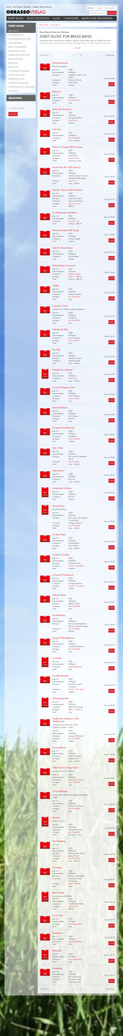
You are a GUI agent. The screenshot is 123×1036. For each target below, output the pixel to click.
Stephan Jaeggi (74, 274)
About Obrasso (46, 7)
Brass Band (13, 31)
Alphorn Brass (59, 595)
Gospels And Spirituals (63, 427)
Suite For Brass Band (62, 247)
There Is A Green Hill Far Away (67, 147)
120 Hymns (13, 91)
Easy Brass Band (16, 35)
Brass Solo (13, 67)
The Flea (56, 349)
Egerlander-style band (19, 55)
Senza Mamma (60, 62)
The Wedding (59, 841)
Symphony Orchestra (18, 83)
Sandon (56, 817)
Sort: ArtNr (44, 55)
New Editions (17, 7)
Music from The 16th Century (66, 167)
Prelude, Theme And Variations (67, 189)
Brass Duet (13, 63)
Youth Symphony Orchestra (21, 87)
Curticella (57, 658)
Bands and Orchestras (97, 18)
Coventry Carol (60, 305)
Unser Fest (57, 915)
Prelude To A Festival (62, 369)
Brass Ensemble (15, 59)
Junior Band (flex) (16, 51)
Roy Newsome (74, 100)
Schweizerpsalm (60, 698)
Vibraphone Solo (16, 79)
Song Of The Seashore (63, 637)
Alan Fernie (72, 120)
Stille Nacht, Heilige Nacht (65, 767)
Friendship (57, 968)
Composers (71, 18)
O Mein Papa (59, 534)
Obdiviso (56, 950)
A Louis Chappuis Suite (63, 387)
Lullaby (55, 285)
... (77, 55)
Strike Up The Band (61, 109)
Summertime (58, 505)
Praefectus (57, 933)
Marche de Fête (60, 329)
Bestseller (27, 7)
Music (57, 18)
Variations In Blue (60, 554)
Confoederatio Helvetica (64, 212)
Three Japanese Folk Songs (65, 230)
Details (111, 84)
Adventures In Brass (61, 488)
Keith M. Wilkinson (75, 276)
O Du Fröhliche (59, 791)
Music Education (38, 18)
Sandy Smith (73, 906)
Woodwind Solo (16, 75)
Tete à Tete (57, 447)
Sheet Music (16, 18)
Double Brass (58, 615)
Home (8, 7)
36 (81, 55)
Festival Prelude (59, 407)
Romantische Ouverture (63, 265)
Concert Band (15, 43)
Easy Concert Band (17, 47)
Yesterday (57, 867)
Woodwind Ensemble (18, 71)
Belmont (56, 91)
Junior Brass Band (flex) (19, 39)
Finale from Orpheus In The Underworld (65, 720)
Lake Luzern (58, 470)
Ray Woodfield (74, 138)
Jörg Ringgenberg (75, 666)
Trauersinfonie (59, 747)
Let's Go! (56, 129)
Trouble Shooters (60, 675)
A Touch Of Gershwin (62, 574)
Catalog (35, 7)
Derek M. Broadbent (76, 566)
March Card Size (17, 108)
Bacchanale (58, 892)
